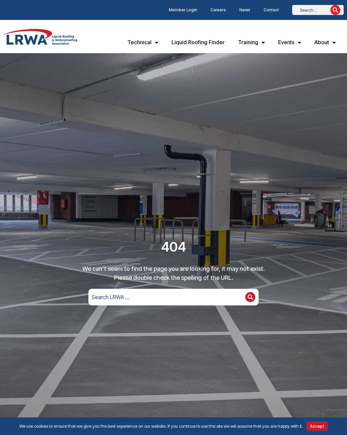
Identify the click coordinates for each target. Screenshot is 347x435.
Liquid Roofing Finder (198, 42)
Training (251, 43)
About (325, 43)
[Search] (335, 10)
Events (289, 43)
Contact (271, 9)
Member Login (183, 9)
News (244, 9)
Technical (142, 43)
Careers (218, 9)
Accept (317, 426)
